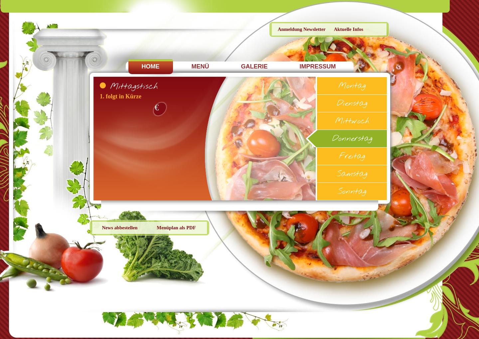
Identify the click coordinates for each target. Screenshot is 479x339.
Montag (352, 86)
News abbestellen (119, 227)
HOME (151, 66)
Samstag (352, 174)
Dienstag (352, 104)
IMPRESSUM (318, 66)
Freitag (352, 157)
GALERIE (254, 66)
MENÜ (200, 66)
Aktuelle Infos (348, 29)
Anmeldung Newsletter (302, 29)
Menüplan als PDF (176, 227)
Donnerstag (352, 139)
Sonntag (352, 192)
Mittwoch (352, 121)
